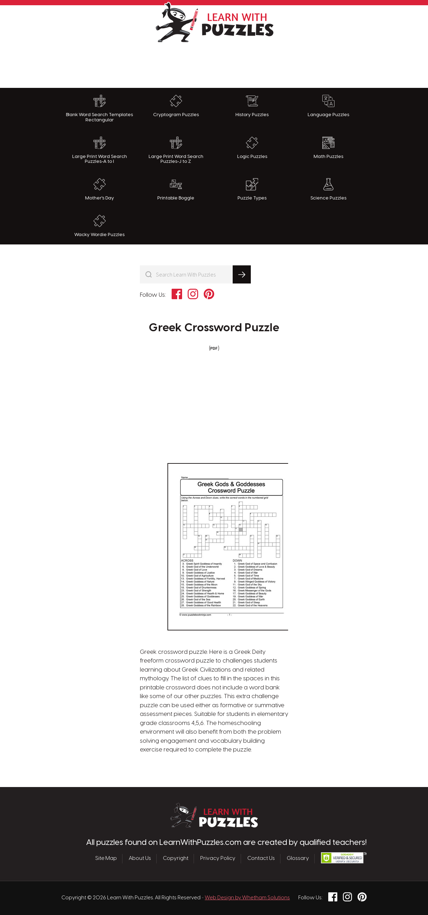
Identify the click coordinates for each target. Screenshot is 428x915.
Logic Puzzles (252, 148)
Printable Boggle (175, 189)
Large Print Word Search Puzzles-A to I (99, 150)
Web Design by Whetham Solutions (247, 898)
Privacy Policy (217, 858)
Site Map (106, 858)
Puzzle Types (252, 189)
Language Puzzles (328, 106)
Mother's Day (99, 189)
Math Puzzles (328, 148)
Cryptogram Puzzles (176, 106)
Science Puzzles (328, 189)
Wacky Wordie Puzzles (99, 226)
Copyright (175, 858)
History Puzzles (252, 106)
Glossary (298, 858)
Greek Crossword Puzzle (214, 328)
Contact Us (261, 858)
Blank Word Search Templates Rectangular (99, 108)
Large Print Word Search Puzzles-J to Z (176, 150)
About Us (140, 858)
